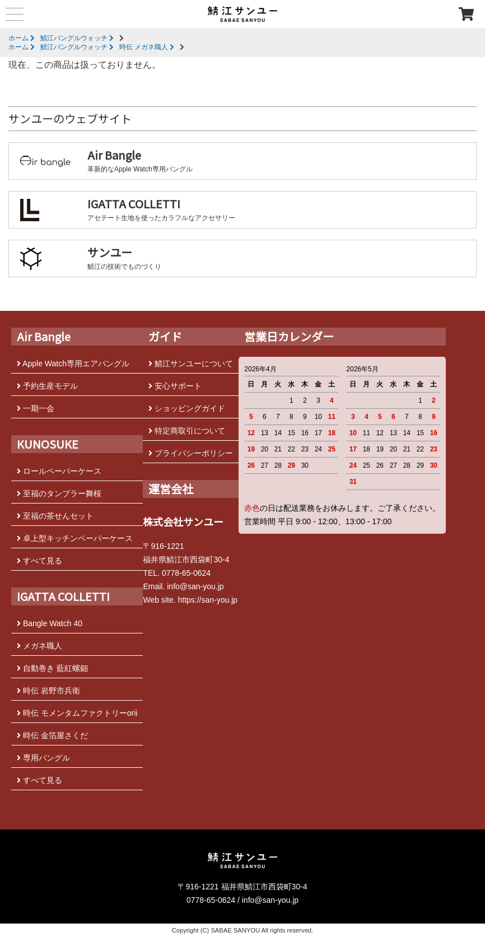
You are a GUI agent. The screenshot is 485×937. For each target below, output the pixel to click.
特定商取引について (186, 430)
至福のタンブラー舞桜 (59, 493)
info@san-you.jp (195, 586)
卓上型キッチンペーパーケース (75, 538)
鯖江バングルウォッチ (77, 38)
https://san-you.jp (207, 599)
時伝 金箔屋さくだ (52, 735)
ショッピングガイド (186, 408)
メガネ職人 (39, 645)
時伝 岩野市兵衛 (48, 690)
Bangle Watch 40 (49, 623)
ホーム (21, 38)
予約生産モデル (47, 385)
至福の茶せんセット (55, 515)
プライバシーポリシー (190, 453)
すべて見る (39, 560)
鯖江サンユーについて (190, 363)
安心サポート (175, 385)
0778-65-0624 (186, 572)
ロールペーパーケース (59, 471)
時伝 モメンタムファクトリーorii (77, 712)
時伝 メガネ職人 (146, 47)
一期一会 (35, 408)
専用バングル (43, 757)
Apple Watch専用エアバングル (73, 363)
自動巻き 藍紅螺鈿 (52, 668)
